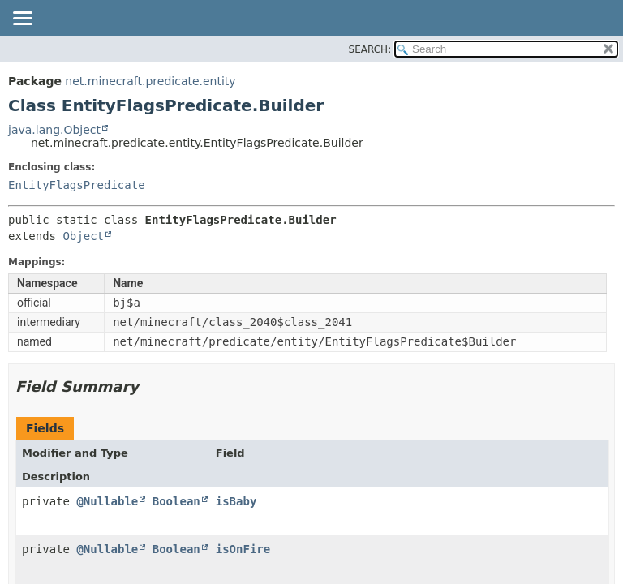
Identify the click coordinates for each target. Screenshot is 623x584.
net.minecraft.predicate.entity (150, 81)
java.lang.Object (54, 129)
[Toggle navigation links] (22, 19)
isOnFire (243, 549)
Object (83, 236)
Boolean (176, 501)
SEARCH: (370, 49)
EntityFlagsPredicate (76, 184)
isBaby (236, 501)
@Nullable (107, 501)
